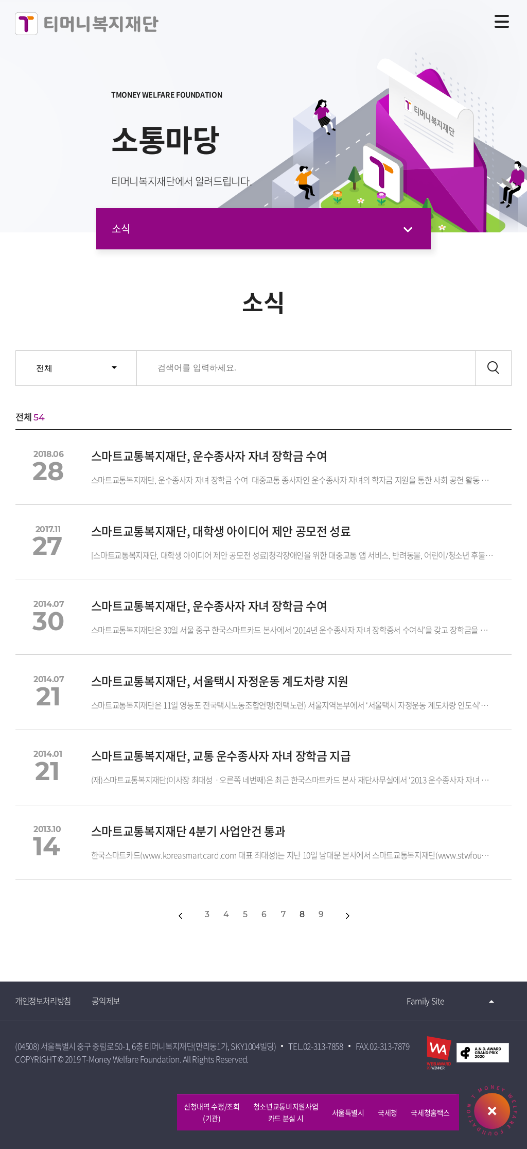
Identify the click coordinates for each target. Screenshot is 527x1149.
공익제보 (107, 1001)
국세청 (387, 1112)
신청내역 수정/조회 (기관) (212, 1112)
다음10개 (370, 916)
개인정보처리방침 (43, 1001)
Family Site (425, 1001)
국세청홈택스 (430, 1112)
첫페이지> (157, 916)
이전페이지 (180, 916)
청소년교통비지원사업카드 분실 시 (286, 1112)
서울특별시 (348, 1112)
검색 (493, 368)
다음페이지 (348, 916)
